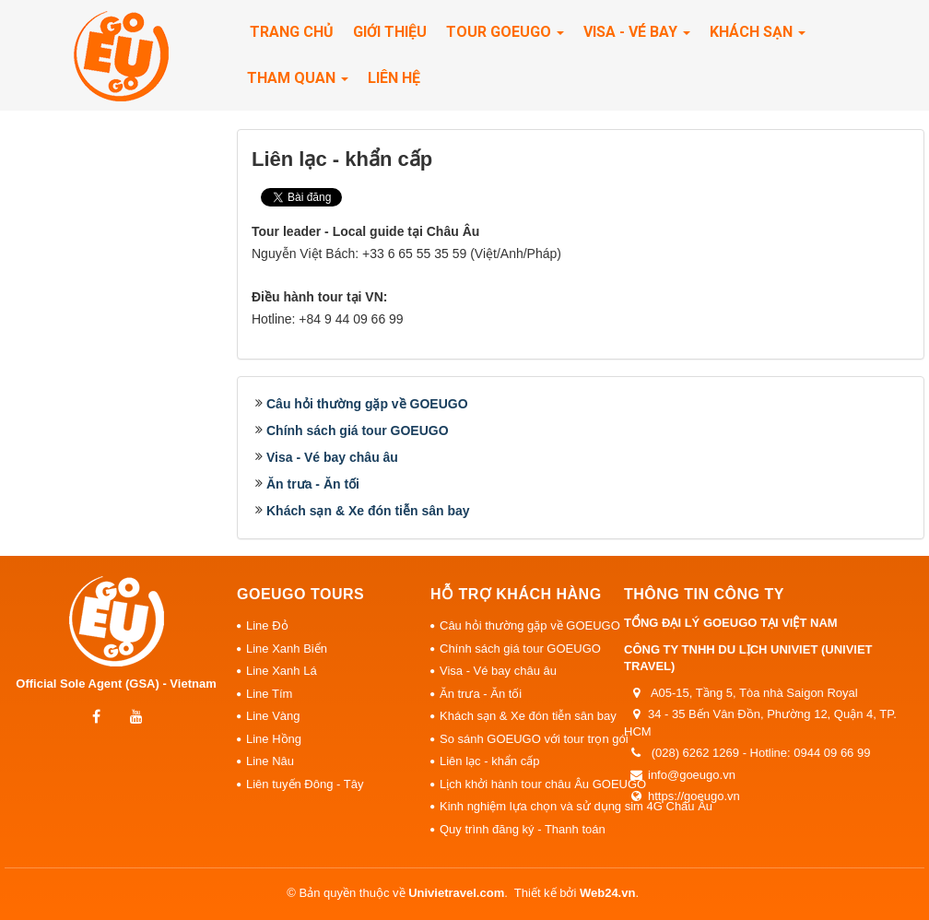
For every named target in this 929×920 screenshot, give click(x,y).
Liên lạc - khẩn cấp (489, 761)
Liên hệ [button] (394, 78)
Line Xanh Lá (281, 671)
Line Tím (269, 694)
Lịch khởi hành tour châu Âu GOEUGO (527, 784)
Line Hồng (273, 739)
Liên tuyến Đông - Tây (304, 784)
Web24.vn (607, 893)
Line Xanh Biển (286, 648)
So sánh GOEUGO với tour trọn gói (527, 739)
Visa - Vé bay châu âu (332, 457)
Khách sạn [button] (758, 37)
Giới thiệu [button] (390, 32)
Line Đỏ (267, 625)
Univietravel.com (456, 893)
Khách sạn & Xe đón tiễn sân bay (368, 510)
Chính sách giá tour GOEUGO (357, 430)
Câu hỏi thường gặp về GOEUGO (367, 403)
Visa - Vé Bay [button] (636, 37)
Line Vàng (273, 716)
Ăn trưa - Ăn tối (312, 484)
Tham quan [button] (297, 83)
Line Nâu (270, 761)
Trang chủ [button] (292, 32)
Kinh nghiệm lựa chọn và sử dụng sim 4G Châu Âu (527, 806)
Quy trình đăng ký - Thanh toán (523, 829)
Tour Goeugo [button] (505, 37)
